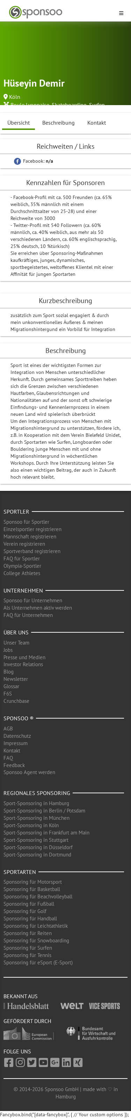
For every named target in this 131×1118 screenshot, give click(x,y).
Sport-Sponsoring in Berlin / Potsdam (44, 810)
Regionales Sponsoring (36, 792)
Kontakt (96, 122)
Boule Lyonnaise (29, 104)
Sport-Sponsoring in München (36, 818)
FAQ (8, 758)
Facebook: (33, 161)
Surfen (97, 104)
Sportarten (19, 871)
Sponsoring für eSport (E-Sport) (38, 962)
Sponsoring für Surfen (27, 947)
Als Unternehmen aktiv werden (37, 607)
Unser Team (16, 642)
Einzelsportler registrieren (32, 529)
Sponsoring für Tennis (27, 955)
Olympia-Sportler (22, 565)
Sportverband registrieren (31, 551)
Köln (14, 96)
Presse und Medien (24, 657)
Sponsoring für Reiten (27, 933)
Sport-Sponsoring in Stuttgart (35, 840)
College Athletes (21, 573)
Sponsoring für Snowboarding (36, 940)
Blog (8, 671)
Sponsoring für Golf (24, 911)
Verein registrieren (24, 543)
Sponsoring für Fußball (28, 903)
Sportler (16, 511)
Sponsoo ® (18, 718)
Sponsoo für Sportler (26, 521)
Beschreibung (58, 122)
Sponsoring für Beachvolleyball (37, 896)
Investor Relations (23, 664)
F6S (7, 693)
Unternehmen (23, 590)
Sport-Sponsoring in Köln (31, 825)
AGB (8, 728)
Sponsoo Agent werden (29, 772)
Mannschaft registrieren (29, 536)
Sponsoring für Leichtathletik (35, 925)
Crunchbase (16, 701)
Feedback (14, 765)
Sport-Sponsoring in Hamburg (36, 803)
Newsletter (15, 679)
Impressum (15, 743)
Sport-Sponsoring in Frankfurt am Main (46, 832)
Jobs (8, 650)
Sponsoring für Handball (30, 918)
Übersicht (18, 122)
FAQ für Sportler (21, 558)
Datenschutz (17, 736)
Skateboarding (69, 104)
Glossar (11, 686)
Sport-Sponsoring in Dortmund (37, 854)
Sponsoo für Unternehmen (32, 600)
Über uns (16, 632)
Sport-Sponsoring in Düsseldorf (38, 847)
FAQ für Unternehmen (28, 615)
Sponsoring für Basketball (31, 889)
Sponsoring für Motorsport (32, 881)
